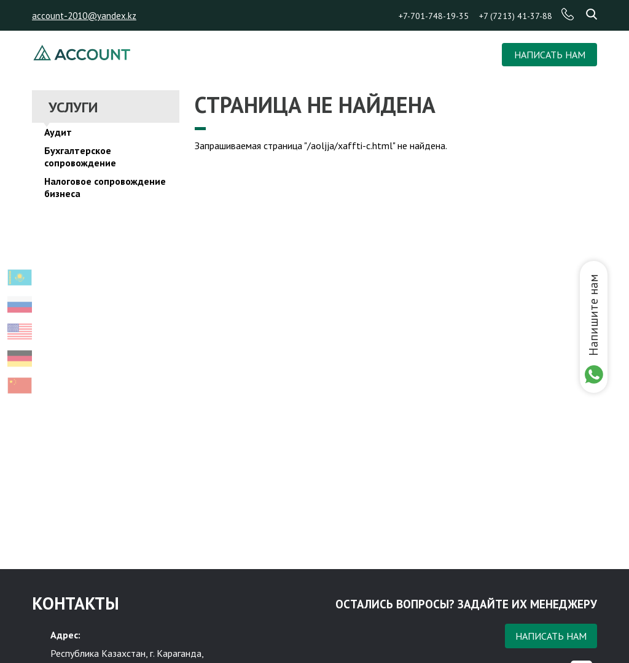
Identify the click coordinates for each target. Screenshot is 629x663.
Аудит (58, 132)
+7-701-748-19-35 (434, 15)
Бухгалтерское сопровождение (80, 156)
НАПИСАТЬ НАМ (549, 54)
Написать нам (551, 636)
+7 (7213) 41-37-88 (515, 15)
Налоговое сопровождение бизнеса (105, 187)
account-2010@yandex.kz (84, 15)
